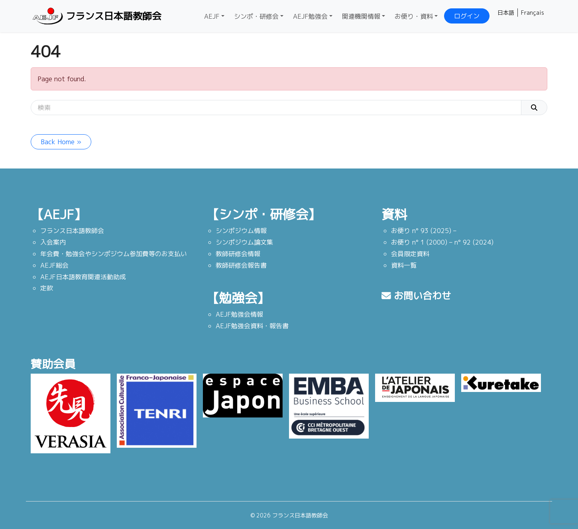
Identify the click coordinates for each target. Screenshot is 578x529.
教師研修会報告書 (241, 265)
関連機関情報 (361, 16)
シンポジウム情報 (241, 230)
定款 (46, 288)
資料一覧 (404, 265)
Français (532, 12)
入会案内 (53, 242)
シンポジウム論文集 (244, 242)
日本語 (505, 12)
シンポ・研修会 (256, 16)
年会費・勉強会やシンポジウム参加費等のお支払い (113, 253)
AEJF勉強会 (310, 16)
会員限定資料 (410, 253)
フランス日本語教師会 (96, 16)
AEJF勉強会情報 (239, 314)
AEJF (212, 16)
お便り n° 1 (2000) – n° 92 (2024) (442, 242)
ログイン (467, 16)
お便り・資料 (414, 16)
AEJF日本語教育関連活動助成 (83, 276)
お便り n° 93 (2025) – (423, 230)
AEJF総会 (54, 265)
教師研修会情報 (238, 253)
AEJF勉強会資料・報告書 (252, 325)
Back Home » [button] (61, 141)
